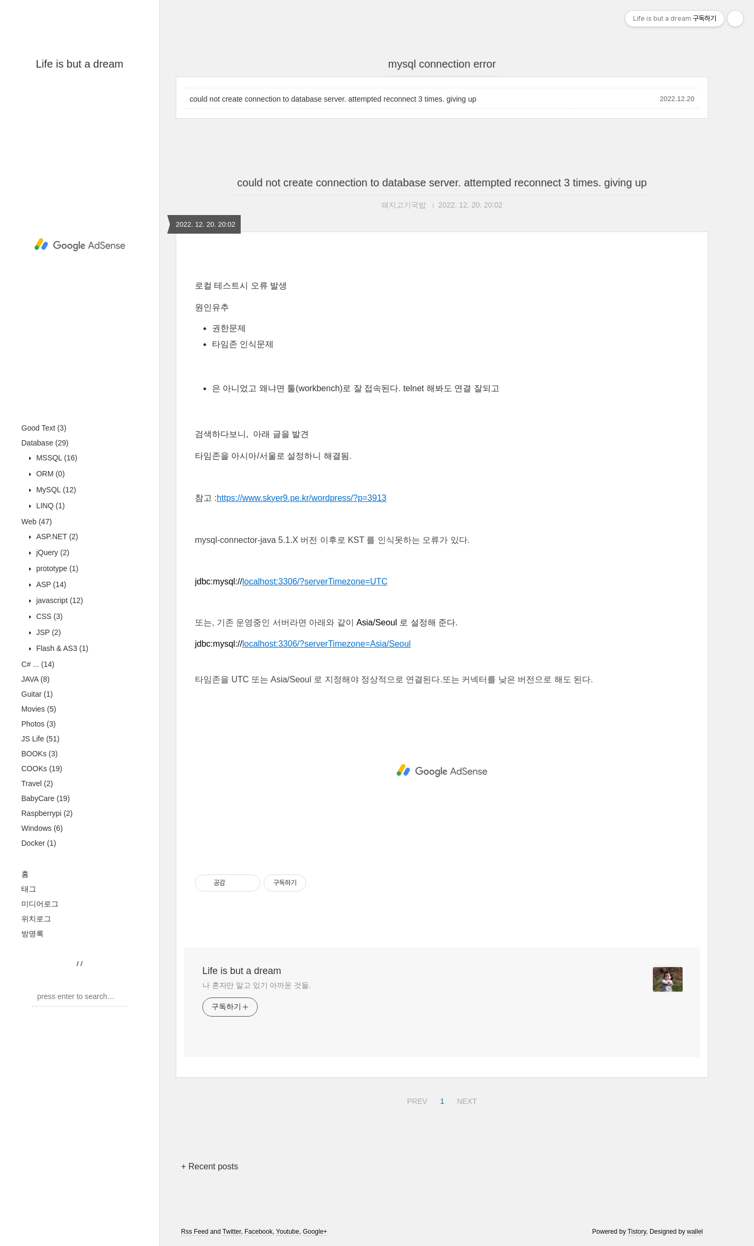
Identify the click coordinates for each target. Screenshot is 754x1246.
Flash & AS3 (61, 648)
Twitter (232, 1231)
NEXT (465, 1099)
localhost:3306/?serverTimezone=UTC (315, 581)
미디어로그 (40, 904)
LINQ (49, 505)
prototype (56, 568)
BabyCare (45, 798)
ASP (50, 584)
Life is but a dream (80, 64)
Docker (38, 843)
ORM (49, 473)
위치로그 (36, 918)
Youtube (287, 1231)
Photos (38, 724)
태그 (28, 889)
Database (45, 443)
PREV (415, 1099)
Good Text (44, 428)
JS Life (40, 739)
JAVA (35, 679)
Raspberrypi (47, 813)
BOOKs (39, 753)
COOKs (41, 768)
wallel (695, 1231)
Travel (37, 783)
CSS (48, 616)
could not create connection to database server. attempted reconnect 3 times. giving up (333, 99)
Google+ (315, 1231)
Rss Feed (194, 1231)
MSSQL (55, 457)
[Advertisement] (79, 245)
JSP (47, 632)
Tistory (637, 1231)
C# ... (37, 664)
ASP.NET (56, 536)
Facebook (258, 1231)
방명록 (32, 933)
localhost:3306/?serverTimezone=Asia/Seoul (326, 643)
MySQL (55, 489)
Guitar (37, 694)
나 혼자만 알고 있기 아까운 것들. (256, 985)
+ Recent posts (209, 1166)
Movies (38, 709)
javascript (58, 600)
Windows (42, 828)
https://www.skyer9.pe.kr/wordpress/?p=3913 (302, 497)
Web (36, 521)
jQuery (51, 552)
